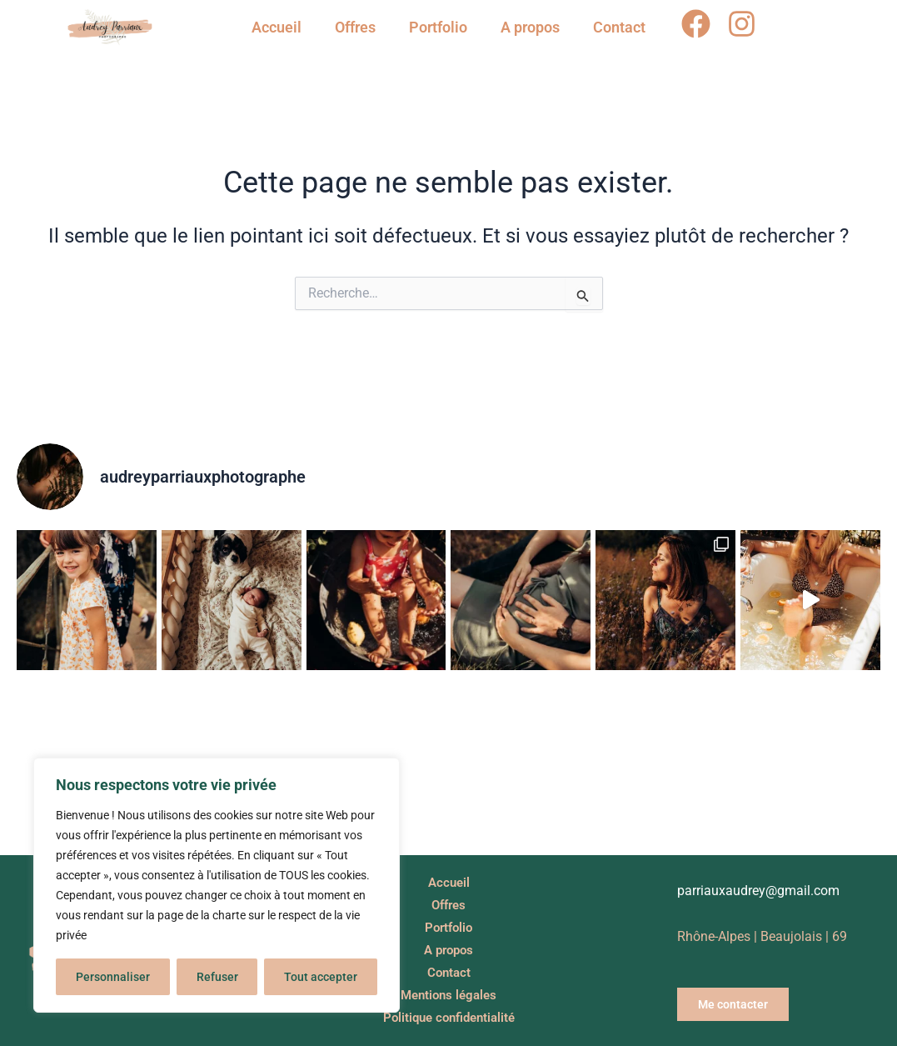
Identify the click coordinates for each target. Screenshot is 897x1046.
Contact (619, 27)
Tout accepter (320, 976)
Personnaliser (113, 976)
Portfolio (438, 27)
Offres (355, 27)
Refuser (217, 976)
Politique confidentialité (449, 1018)
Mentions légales (448, 995)
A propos (530, 27)
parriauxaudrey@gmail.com (758, 890)
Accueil (276, 27)
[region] (216, 885)
